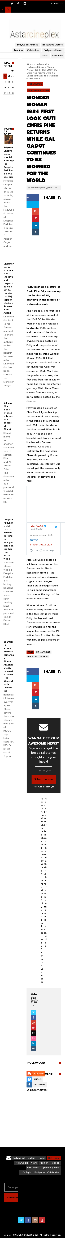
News (34, 1162)
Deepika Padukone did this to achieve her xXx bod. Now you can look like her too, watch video (8, 539)
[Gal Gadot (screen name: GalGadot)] (39, 527)
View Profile (34, 997)
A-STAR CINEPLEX (13, 1234)
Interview (57, 55)
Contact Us (57, 3)
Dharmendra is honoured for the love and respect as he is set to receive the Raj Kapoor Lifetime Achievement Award (8, 288)
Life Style (26, 1172)
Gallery (32, 1158)
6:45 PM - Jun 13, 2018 (41, 545)
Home (30, 64)
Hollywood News (35, 67)
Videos (55, 1162)
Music (45, 55)
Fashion (44, 1162)
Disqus (37, 1079)
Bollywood (19, 1158)
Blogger (38, 1073)
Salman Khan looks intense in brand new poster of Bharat (8, 416)
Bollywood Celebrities (46, 1172)
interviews (33, 1167)
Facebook (39, 1084)
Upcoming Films (50, 1167)
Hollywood (41, 64)
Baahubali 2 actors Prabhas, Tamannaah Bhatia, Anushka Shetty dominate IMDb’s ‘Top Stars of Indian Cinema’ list (8, 666)
